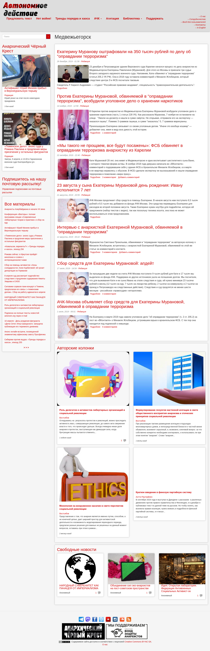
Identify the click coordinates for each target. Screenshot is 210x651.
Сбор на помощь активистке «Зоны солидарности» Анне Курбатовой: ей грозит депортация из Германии (24, 268)
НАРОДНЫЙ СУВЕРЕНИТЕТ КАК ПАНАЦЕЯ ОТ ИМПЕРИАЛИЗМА (79, 587)
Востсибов (64, 418)
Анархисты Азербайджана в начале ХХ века (25, 209)
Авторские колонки (75, 348)
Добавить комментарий (128, 177)
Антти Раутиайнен (144, 497)
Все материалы (20, 204)
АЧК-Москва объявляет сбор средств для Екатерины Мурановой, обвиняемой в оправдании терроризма (121, 304)
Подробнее (62, 88)
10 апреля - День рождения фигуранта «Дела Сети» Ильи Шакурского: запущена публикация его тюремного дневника (24, 324)
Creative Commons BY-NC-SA (138, 642)
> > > (26, 347)
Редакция (85, 61)
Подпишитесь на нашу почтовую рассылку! (24, 181)
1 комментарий (109, 133)
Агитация (112, 18)
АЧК (98, 18)
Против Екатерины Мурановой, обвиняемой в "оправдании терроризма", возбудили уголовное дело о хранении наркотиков (120, 98)
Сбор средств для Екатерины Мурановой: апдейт (105, 263)
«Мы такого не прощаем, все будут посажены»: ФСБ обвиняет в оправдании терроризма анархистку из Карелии (120, 147)
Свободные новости (76, 549)
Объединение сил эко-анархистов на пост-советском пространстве (130, 587)
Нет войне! (43, 18)
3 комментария (109, 177)
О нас (105, 644)
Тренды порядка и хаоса (72, 18)
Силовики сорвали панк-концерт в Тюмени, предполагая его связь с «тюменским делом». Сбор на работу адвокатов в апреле (25, 289)
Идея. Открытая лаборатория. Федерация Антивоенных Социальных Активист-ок (179, 588)
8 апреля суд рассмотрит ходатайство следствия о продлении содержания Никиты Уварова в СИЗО (25, 279)
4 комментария (109, 294)
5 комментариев (109, 252)
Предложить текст (19, 18)
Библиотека (132, 18)
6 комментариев (109, 327)
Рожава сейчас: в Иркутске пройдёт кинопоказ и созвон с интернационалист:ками (21, 257)
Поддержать (154, 18)
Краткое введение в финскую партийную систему (164, 492)
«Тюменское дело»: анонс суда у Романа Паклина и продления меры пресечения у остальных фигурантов (26, 149)
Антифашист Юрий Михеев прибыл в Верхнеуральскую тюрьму (25, 89)
